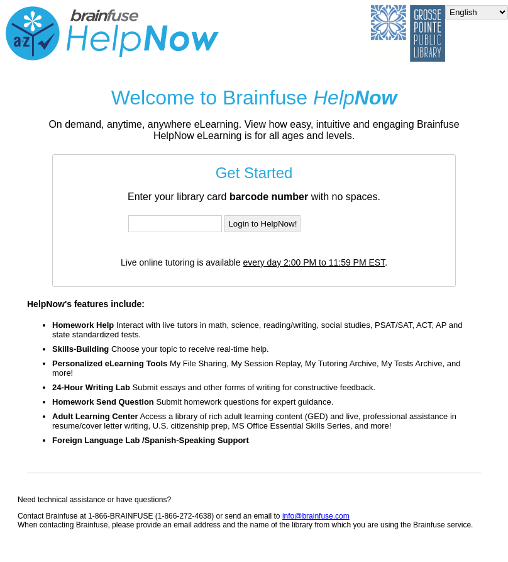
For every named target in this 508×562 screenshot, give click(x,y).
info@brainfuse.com (316, 516)
